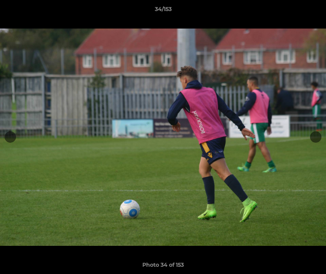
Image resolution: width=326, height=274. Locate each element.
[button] (312, 11)
